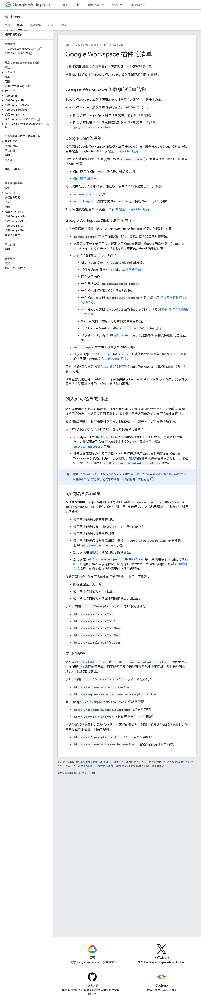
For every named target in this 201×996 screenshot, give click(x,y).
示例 (50, 25)
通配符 (93, 552)
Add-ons (12, 16)
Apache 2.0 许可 (179, 761)
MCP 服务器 (138, 4)
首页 (66, 4)
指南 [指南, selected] (20, 25)
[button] (25, 72)
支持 (63, 25)
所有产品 (93, 4)
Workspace (31, 4)
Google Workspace (87, 44)
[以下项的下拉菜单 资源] (122, 4)
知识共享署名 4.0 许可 (118, 761)
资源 (115, 4)
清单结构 (143, 115)
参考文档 (35, 25)
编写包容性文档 (139, 479)
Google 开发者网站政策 (99, 765)
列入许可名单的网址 (112, 359)
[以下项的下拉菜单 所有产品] (104, 4)
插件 (105, 44)
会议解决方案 (131, 269)
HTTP (123, 367)
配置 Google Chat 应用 (123, 151)
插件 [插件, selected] (78, 4)
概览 (7, 25)
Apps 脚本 (108, 367)
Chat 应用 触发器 (85, 179)
